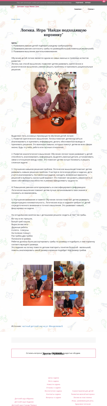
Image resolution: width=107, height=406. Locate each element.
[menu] (69, 6)
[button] (78, 9)
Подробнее (79, 2)
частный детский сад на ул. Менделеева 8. (42, 326)
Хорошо (88, 2)
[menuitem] (78, 9)
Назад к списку (15, 19)
